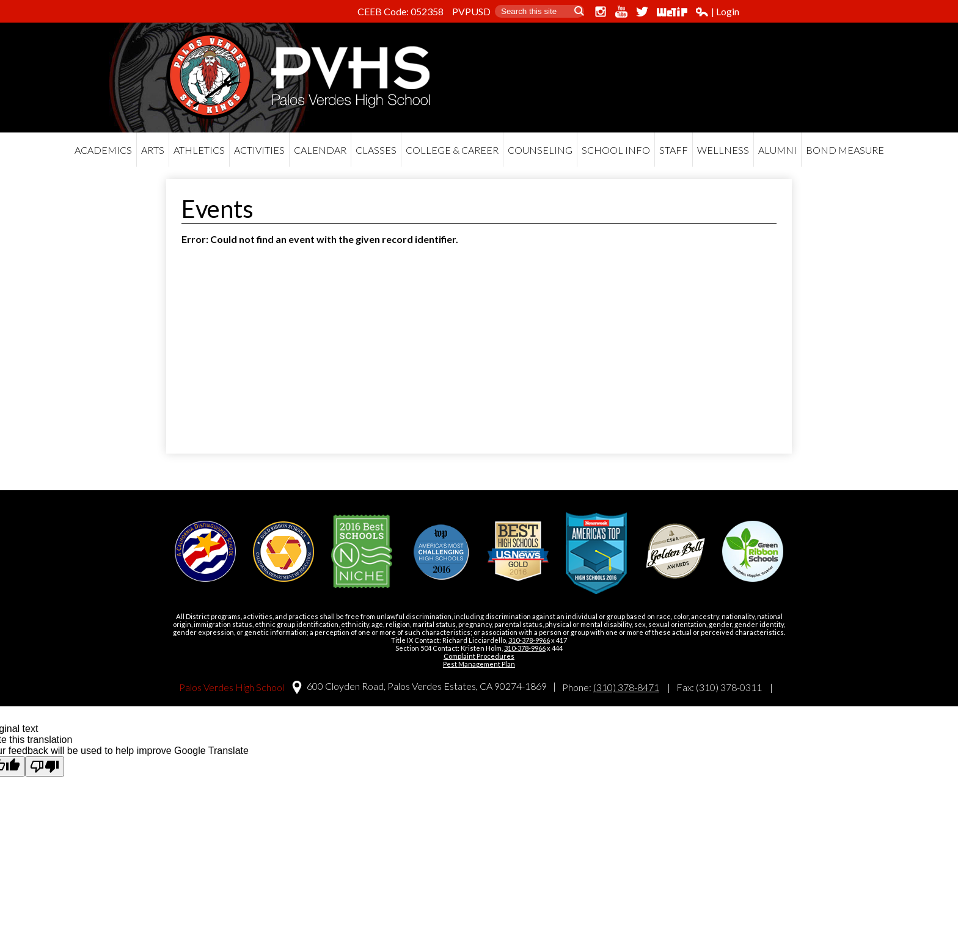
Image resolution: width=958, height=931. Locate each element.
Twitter (642, 11)
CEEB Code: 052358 (400, 11)
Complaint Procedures (479, 656)
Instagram (600, 11)
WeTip (672, 11)
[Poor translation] (44, 766)
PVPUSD (471, 11)
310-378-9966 (529, 640)
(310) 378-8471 (626, 687)
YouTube (621, 11)
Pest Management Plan (479, 664)
